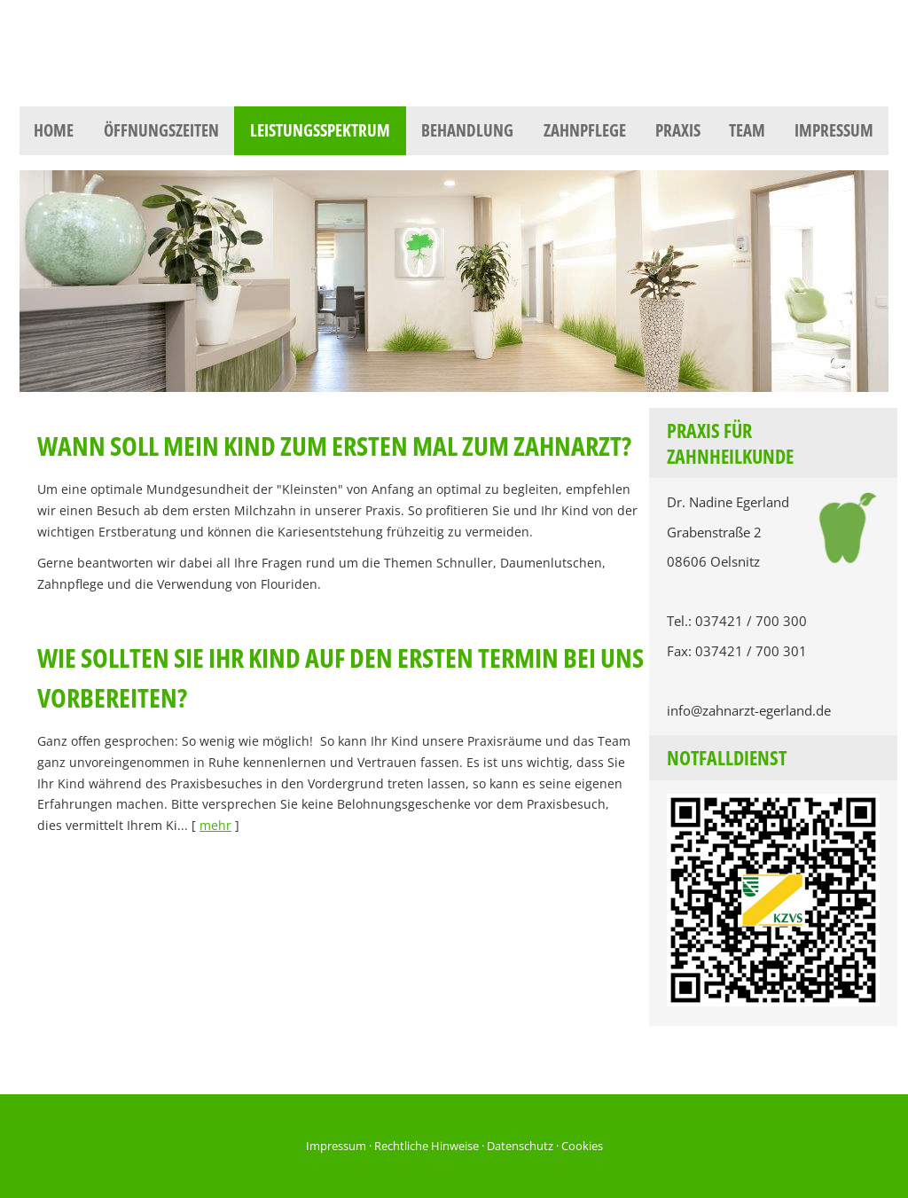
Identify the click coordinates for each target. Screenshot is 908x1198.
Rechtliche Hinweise (426, 1146)
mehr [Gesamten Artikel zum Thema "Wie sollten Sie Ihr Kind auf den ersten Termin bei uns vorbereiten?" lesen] (215, 825)
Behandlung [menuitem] (467, 130)
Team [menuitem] (747, 130)
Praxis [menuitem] (678, 130)
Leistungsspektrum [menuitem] (320, 130)
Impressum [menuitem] (833, 130)
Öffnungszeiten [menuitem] (161, 130)
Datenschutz (520, 1146)
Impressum (336, 1146)
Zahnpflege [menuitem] (585, 130)
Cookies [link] (582, 1146)
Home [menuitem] (54, 130)
